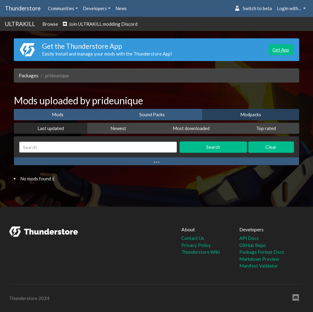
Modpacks (250, 114)
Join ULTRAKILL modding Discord (100, 24)
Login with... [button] (289, 8)
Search (213, 147)
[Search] (98, 147)
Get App (280, 49)
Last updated (50, 128)
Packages (28, 75)
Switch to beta (253, 8)
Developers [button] (95, 8)
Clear (270, 147)
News (121, 8)
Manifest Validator (258, 265)
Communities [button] (61, 8)
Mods (58, 114)
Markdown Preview (259, 259)
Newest (118, 128)
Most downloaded (191, 128)
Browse (50, 24)
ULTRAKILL (20, 23)
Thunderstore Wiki (200, 252)
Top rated (266, 128)
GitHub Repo (252, 245)
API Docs (249, 238)
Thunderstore (23, 8)
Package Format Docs (261, 252)
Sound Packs (152, 114)
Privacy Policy (196, 245)
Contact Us (192, 238)
